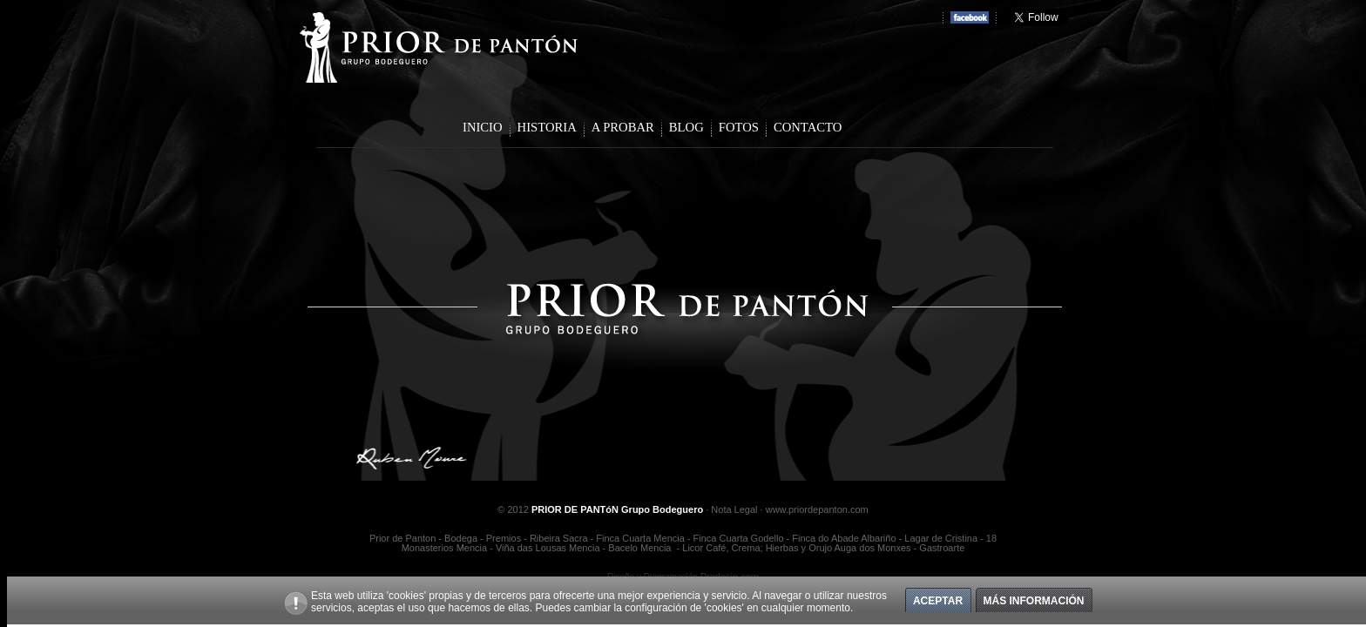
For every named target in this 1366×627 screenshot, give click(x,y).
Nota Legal (734, 509)
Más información (1034, 601)
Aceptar (938, 601)
